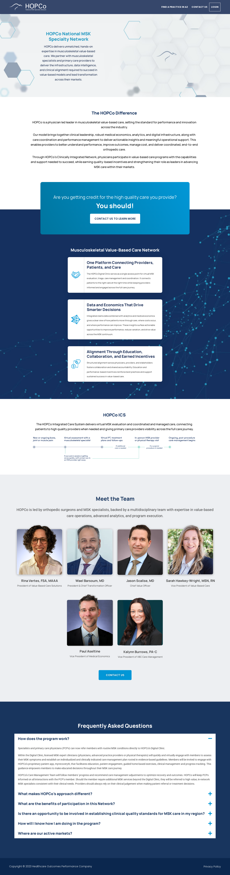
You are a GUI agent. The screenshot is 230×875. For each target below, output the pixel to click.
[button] (115, 739)
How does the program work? (43, 738)
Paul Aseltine (90, 651)
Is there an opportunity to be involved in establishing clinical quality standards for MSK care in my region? (111, 813)
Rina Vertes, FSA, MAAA (39, 580)
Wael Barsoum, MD (89, 580)
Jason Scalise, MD (140, 580)
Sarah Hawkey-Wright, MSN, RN (190, 580)
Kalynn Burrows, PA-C (140, 652)
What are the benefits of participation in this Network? (66, 803)
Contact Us (199, 6)
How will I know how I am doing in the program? (59, 823)
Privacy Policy (212, 866)
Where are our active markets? (45, 833)
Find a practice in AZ (174, 6)
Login (214, 6)
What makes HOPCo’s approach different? (55, 793)
